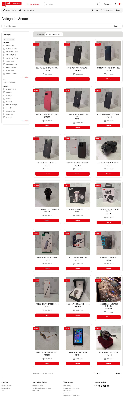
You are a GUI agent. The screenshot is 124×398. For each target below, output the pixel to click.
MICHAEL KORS (12, 105)
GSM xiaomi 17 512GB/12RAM (77, 163)
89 (100, 373)
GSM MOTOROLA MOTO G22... (47, 163)
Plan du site (36, 390)
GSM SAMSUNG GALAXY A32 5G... (78, 115)
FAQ (119, 10)
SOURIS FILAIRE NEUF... (108, 257)
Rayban (9, 114)
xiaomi (9, 92)
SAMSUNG (11, 89)
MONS (10, 45)
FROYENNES (11, 64)
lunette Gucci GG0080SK (108, 352)
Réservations (67, 390)
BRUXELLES (11, 67)
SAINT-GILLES (12, 73)
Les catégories (33, 4)
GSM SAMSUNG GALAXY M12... (108, 68)
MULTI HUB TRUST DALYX (78, 257)
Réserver (47, 79)
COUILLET (11, 55)
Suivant (118, 373)
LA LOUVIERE (12, 52)
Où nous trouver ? (6, 385)
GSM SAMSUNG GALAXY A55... (47, 68)
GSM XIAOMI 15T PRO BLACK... (77, 68)
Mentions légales (37, 385)
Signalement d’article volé (71, 395)
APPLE (9, 98)
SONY (9, 102)
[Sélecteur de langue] (108, 4)
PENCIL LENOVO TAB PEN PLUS (47, 304)
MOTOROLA (11, 111)
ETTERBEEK (11, 48)
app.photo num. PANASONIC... (109, 163)
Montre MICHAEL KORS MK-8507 (47, 209)
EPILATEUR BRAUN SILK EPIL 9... (78, 209)
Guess (9, 95)
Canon (9, 108)
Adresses (66, 393)
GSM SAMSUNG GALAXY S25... (108, 114)
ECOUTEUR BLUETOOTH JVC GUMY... (108, 210)
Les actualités (5, 388)
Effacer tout (9, 39)
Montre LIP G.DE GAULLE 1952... (78, 304)
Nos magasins (108, 10)
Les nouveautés (10, 10)
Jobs (96, 10)
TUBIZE (10, 61)
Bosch (9, 117)
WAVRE (10, 70)
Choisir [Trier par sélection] (117, 26)
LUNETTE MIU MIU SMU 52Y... (47, 352)
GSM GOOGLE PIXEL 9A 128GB (47, 114)
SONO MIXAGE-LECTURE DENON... (109, 305)
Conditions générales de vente (41, 388)
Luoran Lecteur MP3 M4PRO (78, 352)
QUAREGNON (12, 58)
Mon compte (67, 385)
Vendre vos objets (28, 10)
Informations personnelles (71, 388)
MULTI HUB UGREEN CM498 (47, 257)
